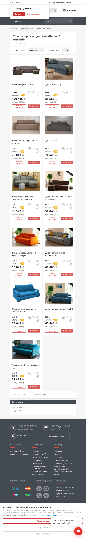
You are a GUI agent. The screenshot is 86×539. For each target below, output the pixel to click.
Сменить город (33, 14)
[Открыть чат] (78, 531)
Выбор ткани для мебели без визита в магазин (63, 471)
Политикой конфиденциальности (50, 515)
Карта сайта (37, 474)
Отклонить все (43, 534)
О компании (37, 460)
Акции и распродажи (19, 454)
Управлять (43, 527)
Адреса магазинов (64, 490)
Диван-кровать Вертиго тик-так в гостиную (25, 254)
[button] (70, 21)
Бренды (35, 451)
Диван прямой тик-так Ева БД (59, 309)
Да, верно (19, 14)
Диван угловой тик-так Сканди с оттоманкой (22, 198)
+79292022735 (26, 426)
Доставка (58, 451)
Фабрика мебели (39, 471)
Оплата (57, 454)
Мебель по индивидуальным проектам (39, 466)
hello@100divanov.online (60, 2)
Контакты (60, 496)
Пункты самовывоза (65, 493)
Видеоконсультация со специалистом (64, 464)
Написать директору (65, 487)
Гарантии (58, 457)
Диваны (17, 410)
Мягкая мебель (19, 407)
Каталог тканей (39, 454)
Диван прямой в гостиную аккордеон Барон (24, 310)
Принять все (43, 521)
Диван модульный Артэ (23, 84)
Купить (35, 106)
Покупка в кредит (61, 460)
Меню (18, 21)
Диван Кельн (51, 140)
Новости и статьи (40, 457)
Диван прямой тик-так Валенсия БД (55, 254)
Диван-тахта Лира (53, 84)
